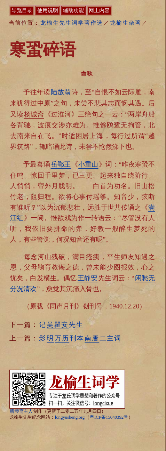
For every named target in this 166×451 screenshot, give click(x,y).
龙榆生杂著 (125, 23)
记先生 (61, 325)
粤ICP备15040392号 (109, 417)
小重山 (88, 164)
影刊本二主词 (80, 338)
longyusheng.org (70, 417)
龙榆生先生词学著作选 (71, 23)
